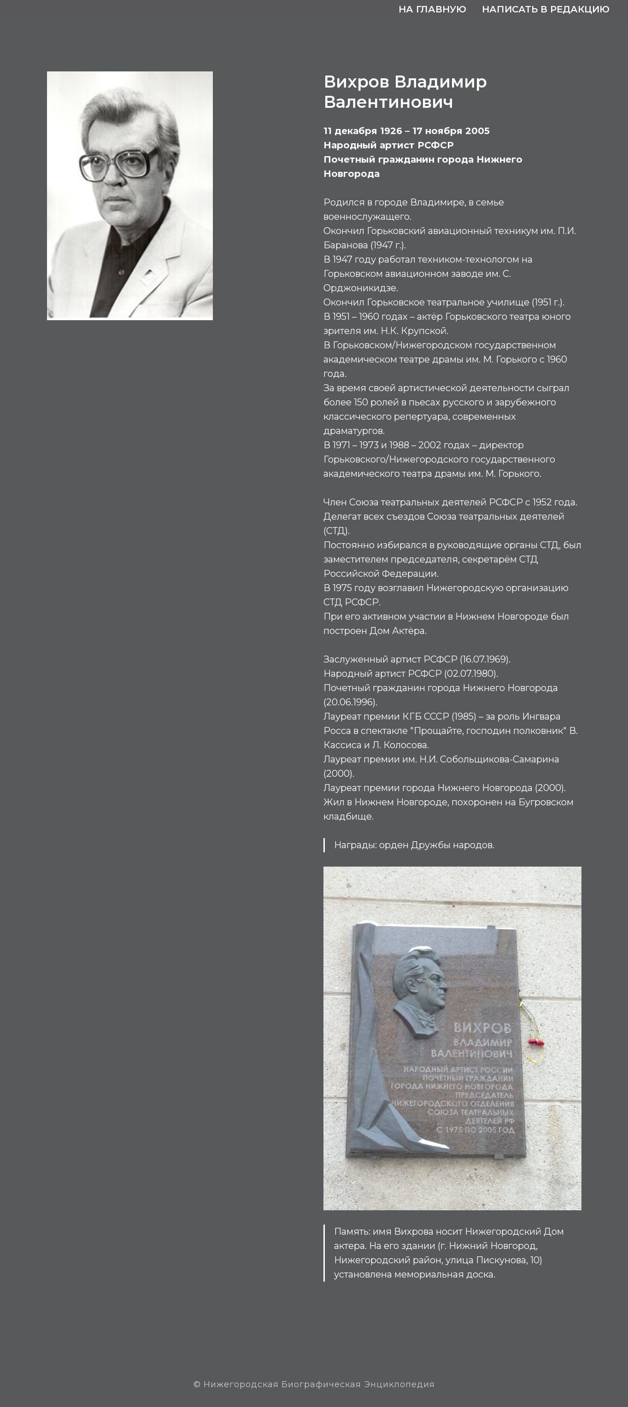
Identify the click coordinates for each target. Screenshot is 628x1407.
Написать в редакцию (546, 9)
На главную (432, 9)
